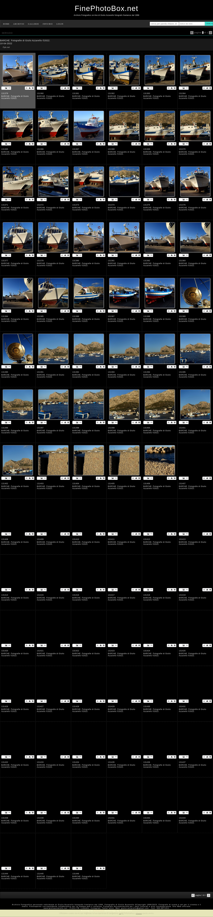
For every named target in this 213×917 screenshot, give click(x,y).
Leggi (121, 913)
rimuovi (139, 913)
